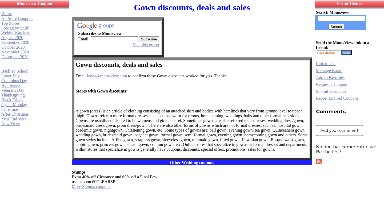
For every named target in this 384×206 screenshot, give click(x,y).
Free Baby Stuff (15, 28)
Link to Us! (326, 63)
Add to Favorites (330, 77)
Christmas (10, 109)
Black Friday (12, 100)
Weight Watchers (15, 33)
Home (6, 13)
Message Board (329, 70)
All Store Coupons (17, 18)
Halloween (10, 85)
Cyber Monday (14, 104)
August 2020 (12, 37)
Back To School (15, 71)
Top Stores (10, 23)
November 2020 (15, 52)
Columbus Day (14, 80)
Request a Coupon (331, 84)
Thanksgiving (13, 95)
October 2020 (13, 47)
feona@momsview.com (107, 76)
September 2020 (15, 42)
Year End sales (13, 119)
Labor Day (10, 76)
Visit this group (146, 45)
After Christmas (15, 114)
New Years (10, 123)
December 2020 (15, 56)
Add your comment (339, 130)
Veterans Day (12, 90)
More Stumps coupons (91, 186)
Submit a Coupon (331, 91)
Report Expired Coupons (337, 98)
